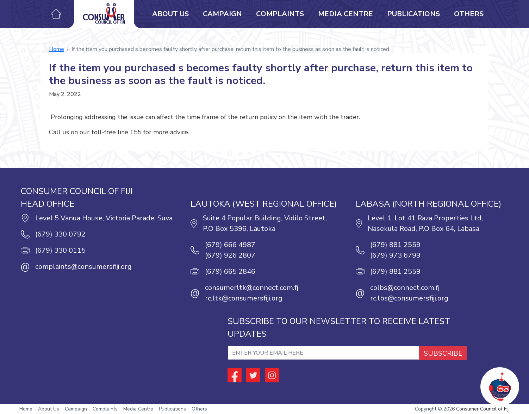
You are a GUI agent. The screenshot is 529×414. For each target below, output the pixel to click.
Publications (413, 14)
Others (469, 14)
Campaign (222, 14)
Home (56, 49)
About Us (170, 14)
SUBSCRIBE (443, 353)
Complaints (280, 14)
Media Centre (345, 14)
